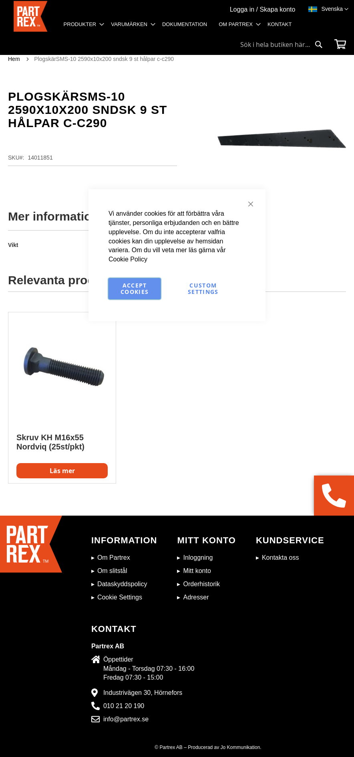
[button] (334, 9)
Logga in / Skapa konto (263, 9)
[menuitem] (82, 24)
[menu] (180, 27)
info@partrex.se (126, 719)
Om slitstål (112, 570)
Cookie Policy (128, 259)
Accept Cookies (135, 288)
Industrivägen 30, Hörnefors (142, 692)
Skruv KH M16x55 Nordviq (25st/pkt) (50, 442)
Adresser (196, 597)
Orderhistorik (201, 584)
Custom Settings (203, 288)
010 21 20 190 (123, 705)
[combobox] (281, 44)
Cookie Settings (119, 597)
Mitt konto (197, 570)
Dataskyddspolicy (122, 584)
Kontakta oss (280, 557)
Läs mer (62, 470)
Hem (14, 59)
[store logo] (30, 18)
